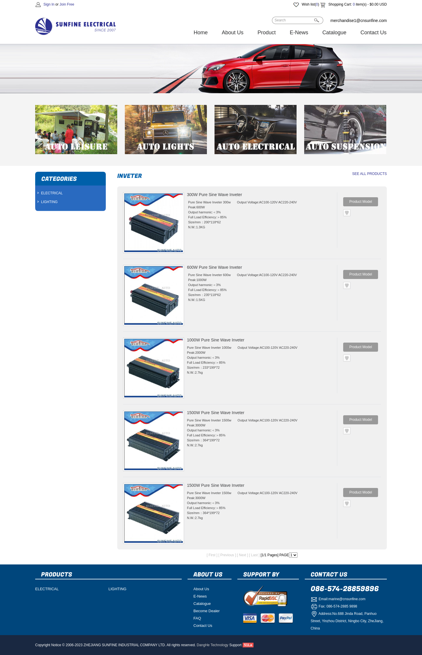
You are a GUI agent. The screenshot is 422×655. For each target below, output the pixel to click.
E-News (299, 32)
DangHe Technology (212, 645)
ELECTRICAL (52, 193)
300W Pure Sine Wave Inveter (214, 194)
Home (201, 32)
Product (267, 32)
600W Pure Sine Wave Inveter (214, 267)
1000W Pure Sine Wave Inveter (215, 340)
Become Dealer (206, 611)
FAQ (197, 618)
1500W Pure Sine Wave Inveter (215, 412)
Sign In (48, 4)
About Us (233, 32)
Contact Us (373, 32)
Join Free (66, 4)
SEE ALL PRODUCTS (369, 174)
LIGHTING (49, 202)
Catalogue (334, 32)
